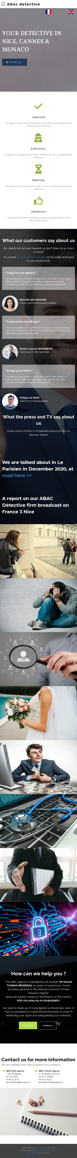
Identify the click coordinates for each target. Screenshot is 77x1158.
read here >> (17, 475)
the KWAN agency (41, 1148)
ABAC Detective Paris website (45, 1150)
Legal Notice (32, 1153)
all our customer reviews (31, 257)
